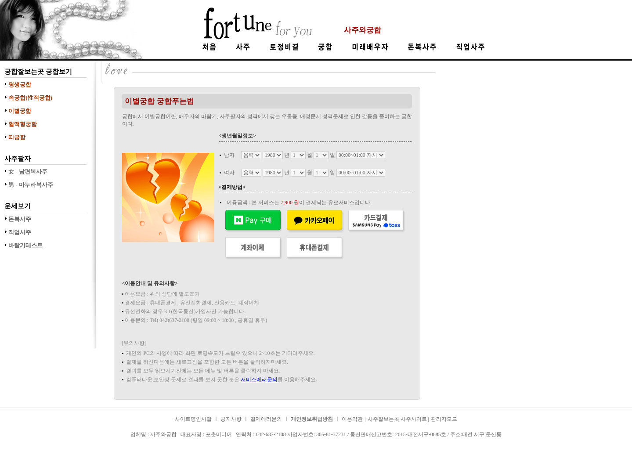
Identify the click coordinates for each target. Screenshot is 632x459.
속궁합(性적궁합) (30, 97)
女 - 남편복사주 (27, 171)
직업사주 (19, 232)
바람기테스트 (25, 245)
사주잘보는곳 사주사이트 (398, 419)
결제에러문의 (266, 419)
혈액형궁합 (22, 124)
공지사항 (231, 419)
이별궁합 (19, 111)
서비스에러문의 (259, 379)
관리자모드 (444, 419)
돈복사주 (19, 219)
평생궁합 (19, 84)
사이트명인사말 (193, 419)
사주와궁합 (362, 30)
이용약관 (352, 419)
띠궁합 (16, 137)
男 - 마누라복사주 (30, 184)
